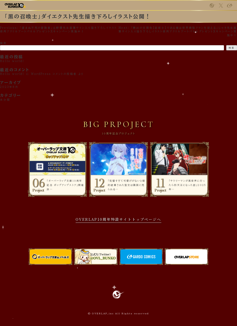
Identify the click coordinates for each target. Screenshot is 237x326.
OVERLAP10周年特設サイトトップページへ (118, 219)
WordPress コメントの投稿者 (54, 74)
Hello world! (12, 74)
